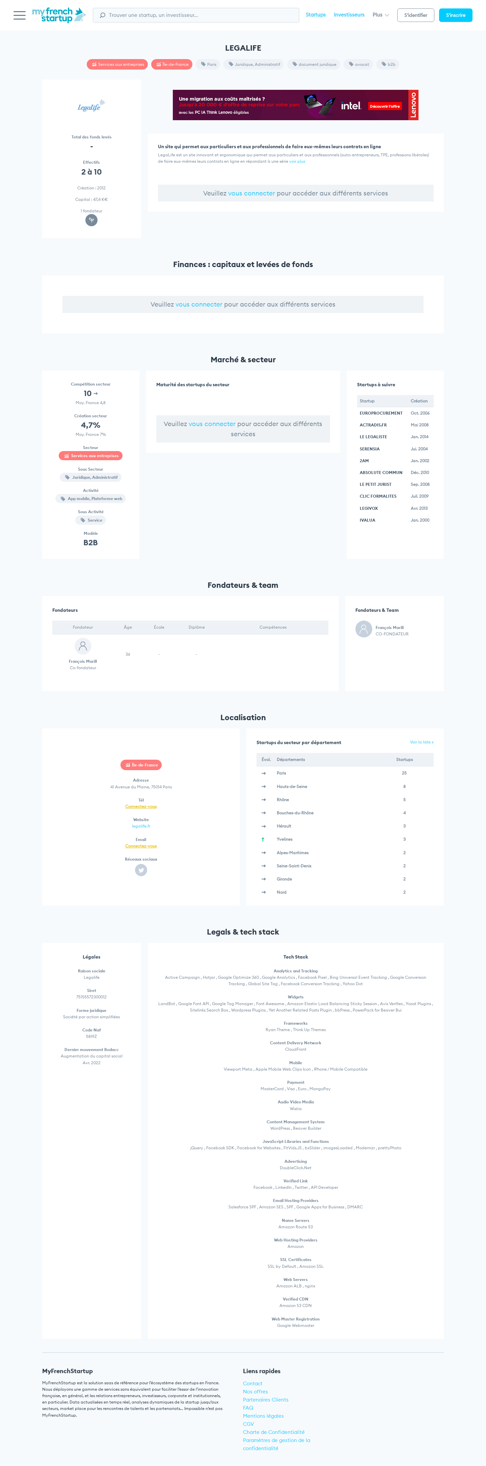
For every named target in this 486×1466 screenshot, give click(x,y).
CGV (248, 1424)
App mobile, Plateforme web (91, 498)
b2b (389, 64)
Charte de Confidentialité (274, 1432)
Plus (381, 14)
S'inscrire (455, 15)
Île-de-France (173, 64)
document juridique (314, 64)
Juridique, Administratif (254, 64)
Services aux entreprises (118, 64)
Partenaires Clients (266, 1399)
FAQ (248, 1408)
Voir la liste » (422, 741)
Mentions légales (263, 1416)
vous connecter (251, 193)
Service (91, 520)
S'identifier (415, 15)
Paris (208, 64)
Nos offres (255, 1391)
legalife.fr (141, 826)
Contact (253, 1383)
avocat (359, 64)
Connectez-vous (141, 806)
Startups (316, 14)
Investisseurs (349, 14)
